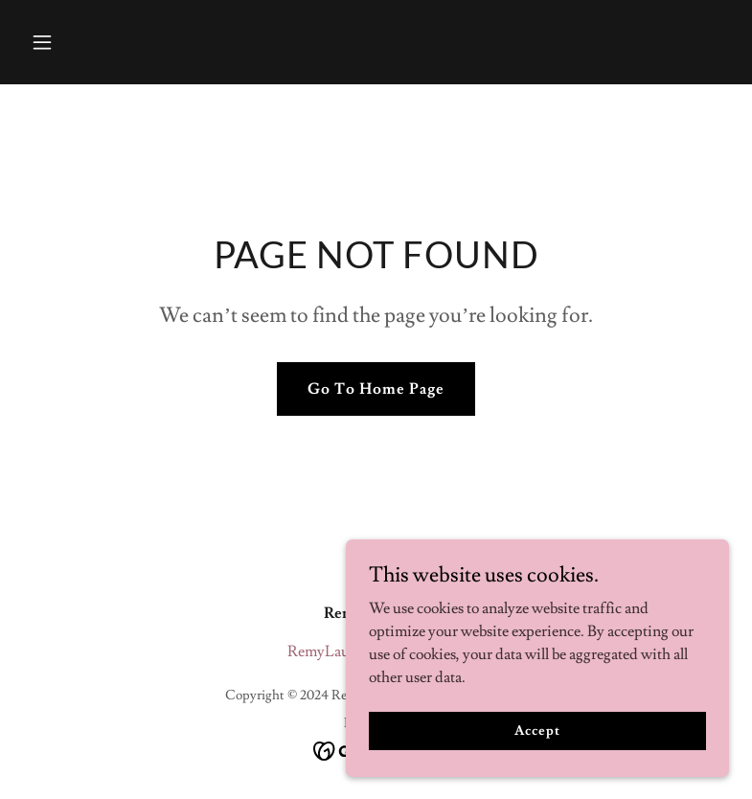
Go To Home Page (376, 389)
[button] (76, 42)
